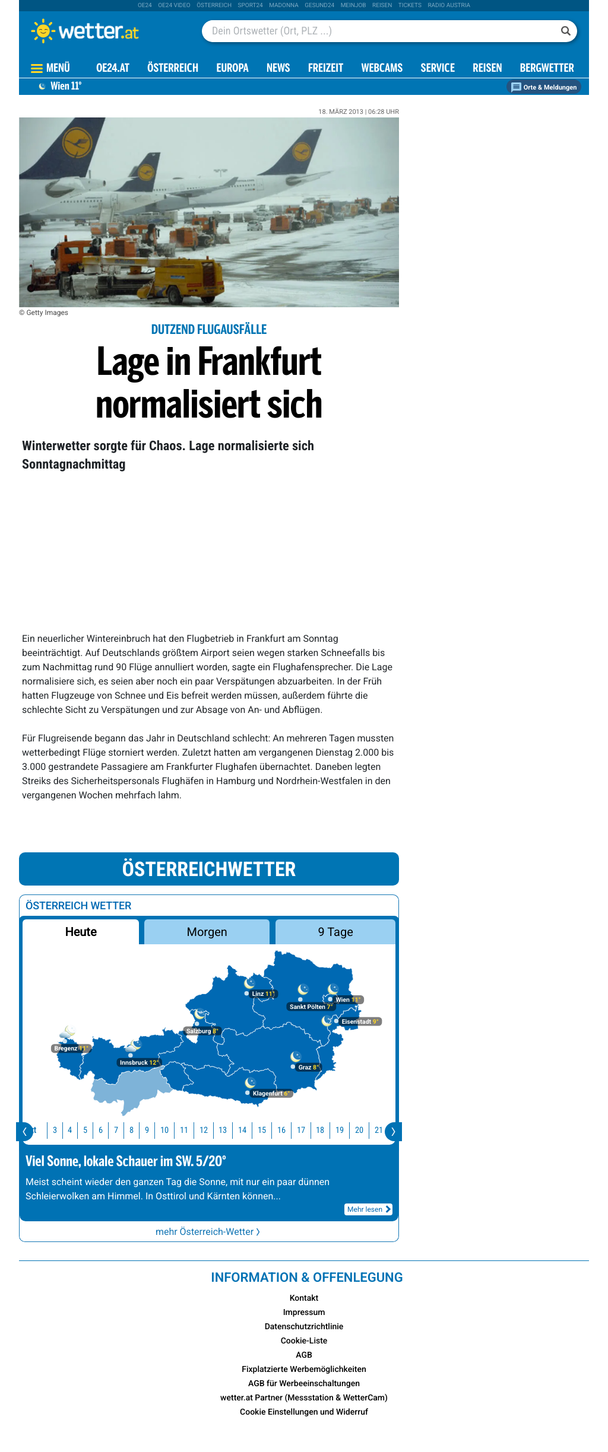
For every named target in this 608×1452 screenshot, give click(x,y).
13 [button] (221, 1130)
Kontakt (304, 1298)
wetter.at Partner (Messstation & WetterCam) (304, 1398)
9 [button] (146, 1130)
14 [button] (241, 1130)
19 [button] (338, 1130)
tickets (410, 5)
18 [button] (319, 1130)
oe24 (145, 5)
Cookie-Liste (304, 1341)
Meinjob (353, 5)
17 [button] (300, 1130)
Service (438, 69)
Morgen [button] (207, 932)
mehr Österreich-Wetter (209, 1231)
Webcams (382, 69)
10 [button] (163, 1130)
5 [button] (84, 1130)
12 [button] (202, 1130)
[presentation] (24, 1131)
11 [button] (183, 1130)
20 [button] (358, 1130)
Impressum (304, 1312)
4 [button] (68, 1130)
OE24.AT (112, 69)
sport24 (250, 5)
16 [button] (280, 1130)
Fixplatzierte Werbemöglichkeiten (304, 1369)
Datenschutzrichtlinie (304, 1327)
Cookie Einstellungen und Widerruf (304, 1412)
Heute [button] (80, 932)
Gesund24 (319, 5)
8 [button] (130, 1130)
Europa (232, 69)
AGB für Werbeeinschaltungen (304, 1384)
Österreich (214, 5)
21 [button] (377, 1130)
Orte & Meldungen (544, 87)
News (278, 69)
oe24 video (174, 5)
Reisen (382, 5)
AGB (304, 1355)
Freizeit (325, 69)
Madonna (284, 5)
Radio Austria (449, 5)
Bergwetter (547, 69)
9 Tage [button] (335, 932)
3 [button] (54, 1130)
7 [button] (115, 1130)
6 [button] (99, 1130)
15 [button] (260, 1130)
